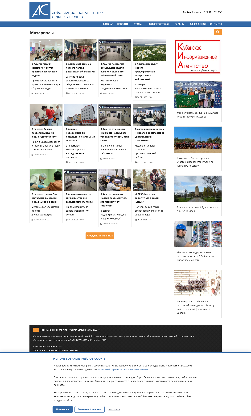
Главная (108, 24)
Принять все (62, 409)
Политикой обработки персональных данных (123, 369)
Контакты (216, 24)
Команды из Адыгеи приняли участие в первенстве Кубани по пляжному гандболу (195, 161)
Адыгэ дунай (198, 24)
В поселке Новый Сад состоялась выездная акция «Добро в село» (44, 198)
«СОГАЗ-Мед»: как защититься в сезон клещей (147, 198)
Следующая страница (100, 235)
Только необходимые (89, 409)
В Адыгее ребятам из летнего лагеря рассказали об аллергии (80, 67)
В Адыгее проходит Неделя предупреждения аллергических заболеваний (146, 71)
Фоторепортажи (159, 24)
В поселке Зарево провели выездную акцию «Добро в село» (45, 132)
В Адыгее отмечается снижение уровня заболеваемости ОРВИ (79, 198)
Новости (123, 24)
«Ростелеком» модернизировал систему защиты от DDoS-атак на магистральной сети (195, 256)
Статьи (139, 24)
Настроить (114, 409)
